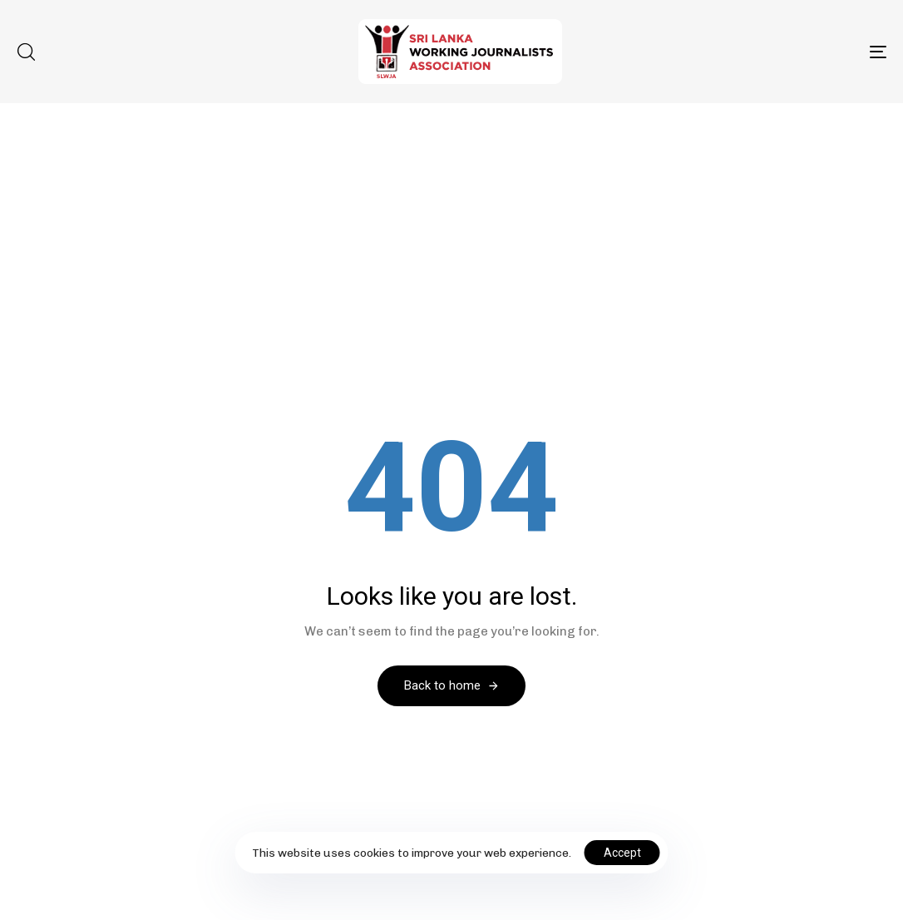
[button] (26, 51)
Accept (622, 852)
